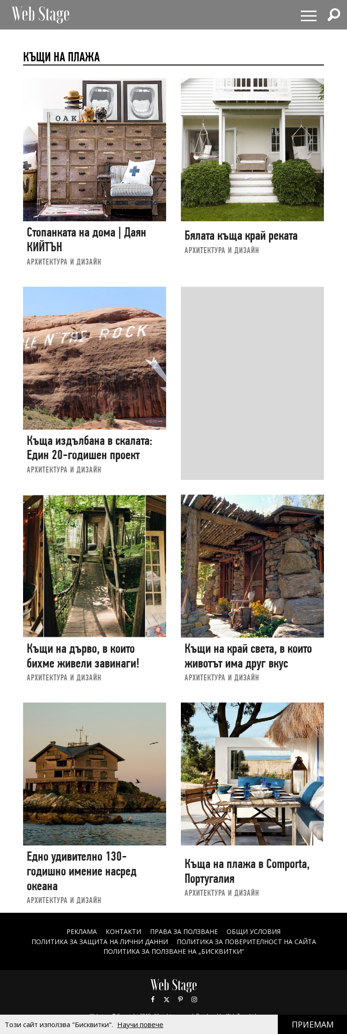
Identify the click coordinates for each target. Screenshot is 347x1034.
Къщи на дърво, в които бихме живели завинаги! (83, 656)
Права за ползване (184, 931)
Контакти (123, 931)
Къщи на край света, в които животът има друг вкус (248, 656)
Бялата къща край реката (241, 235)
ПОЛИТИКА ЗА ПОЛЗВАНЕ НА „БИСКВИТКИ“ (173, 951)
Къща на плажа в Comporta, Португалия (247, 871)
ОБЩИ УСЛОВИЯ (254, 931)
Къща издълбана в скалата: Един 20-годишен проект (89, 448)
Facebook (153, 999)
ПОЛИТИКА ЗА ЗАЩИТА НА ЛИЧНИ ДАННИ (99, 941)
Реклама (81, 931)
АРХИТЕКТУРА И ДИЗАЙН (64, 261)
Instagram (194, 999)
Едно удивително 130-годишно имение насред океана (82, 871)
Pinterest (180, 999)
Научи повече (140, 1024)
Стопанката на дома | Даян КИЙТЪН (86, 239)
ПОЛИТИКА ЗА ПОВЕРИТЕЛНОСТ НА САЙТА (246, 941)
